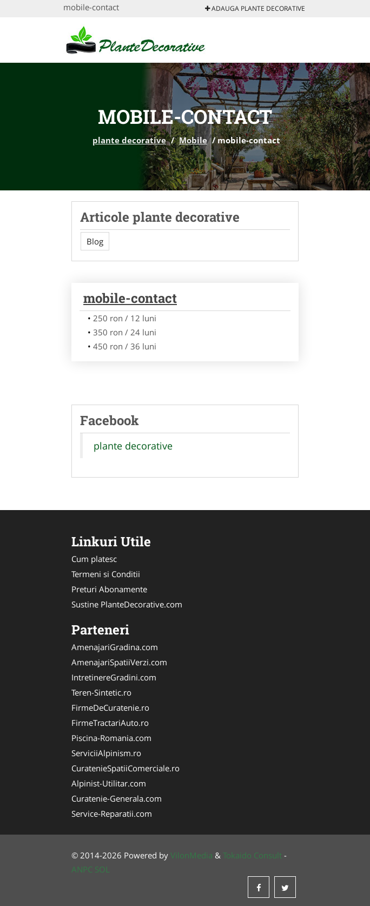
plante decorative (129, 140)
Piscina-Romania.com (111, 738)
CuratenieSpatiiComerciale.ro (125, 768)
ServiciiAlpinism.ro (106, 753)
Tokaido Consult (252, 855)
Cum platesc (94, 559)
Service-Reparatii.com (111, 813)
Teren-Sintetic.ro (101, 692)
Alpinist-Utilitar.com (108, 783)
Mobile (193, 140)
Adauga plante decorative (255, 8)
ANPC (82, 869)
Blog (95, 241)
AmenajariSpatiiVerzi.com (119, 662)
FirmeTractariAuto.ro (110, 723)
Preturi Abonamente (109, 589)
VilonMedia (191, 855)
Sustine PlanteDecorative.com (126, 604)
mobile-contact (130, 298)
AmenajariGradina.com (114, 647)
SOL (102, 869)
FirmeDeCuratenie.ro (110, 707)
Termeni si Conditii (105, 574)
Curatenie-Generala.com (116, 798)
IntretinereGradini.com (113, 677)
